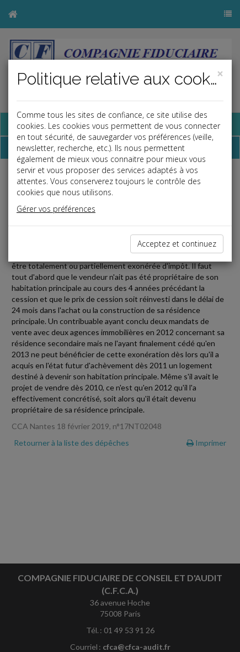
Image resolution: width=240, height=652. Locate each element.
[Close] (220, 74)
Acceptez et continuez (176, 243)
